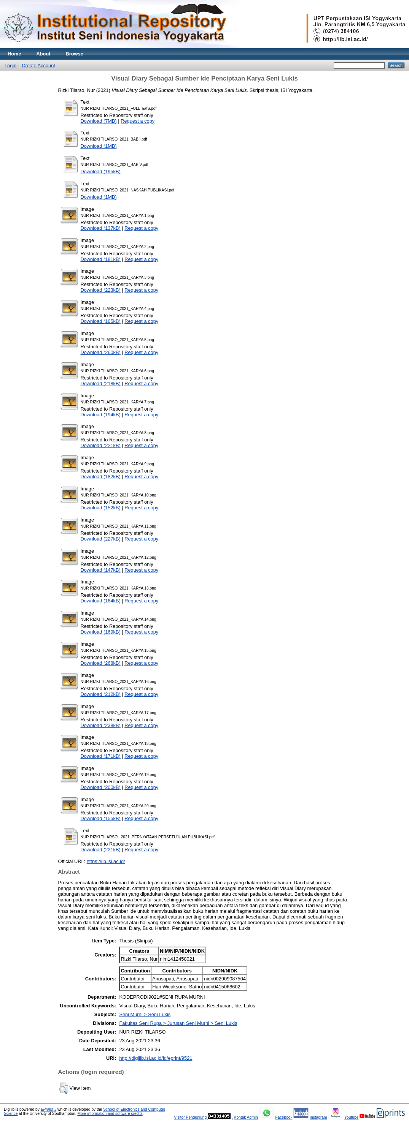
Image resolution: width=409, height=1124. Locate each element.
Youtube (351, 1117)
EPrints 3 (49, 1109)
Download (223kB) (101, 290)
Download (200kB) (101, 787)
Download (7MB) (99, 121)
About (44, 54)
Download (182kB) (101, 476)
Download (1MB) (99, 146)
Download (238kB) (101, 725)
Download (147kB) (101, 570)
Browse (74, 54)
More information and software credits (109, 1113)
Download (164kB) (101, 601)
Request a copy (137, 121)
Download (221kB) (101, 445)
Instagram (318, 1117)
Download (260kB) (101, 352)
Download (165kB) (101, 321)
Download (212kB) (101, 694)
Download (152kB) (101, 508)
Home (14, 54)
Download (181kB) (101, 259)
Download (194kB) (101, 414)
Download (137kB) (101, 228)
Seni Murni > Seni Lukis (144, 1014)
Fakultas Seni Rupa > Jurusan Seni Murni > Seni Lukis (178, 1023)
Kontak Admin (246, 1117)
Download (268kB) (101, 663)
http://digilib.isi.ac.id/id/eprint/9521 (155, 1058)
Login (10, 65)
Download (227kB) (101, 539)
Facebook (283, 1117)
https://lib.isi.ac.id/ (106, 861)
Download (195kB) (101, 171)
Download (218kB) (101, 383)
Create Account (38, 65)
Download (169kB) (101, 632)
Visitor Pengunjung (191, 1117)
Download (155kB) (101, 818)
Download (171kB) (101, 756)
